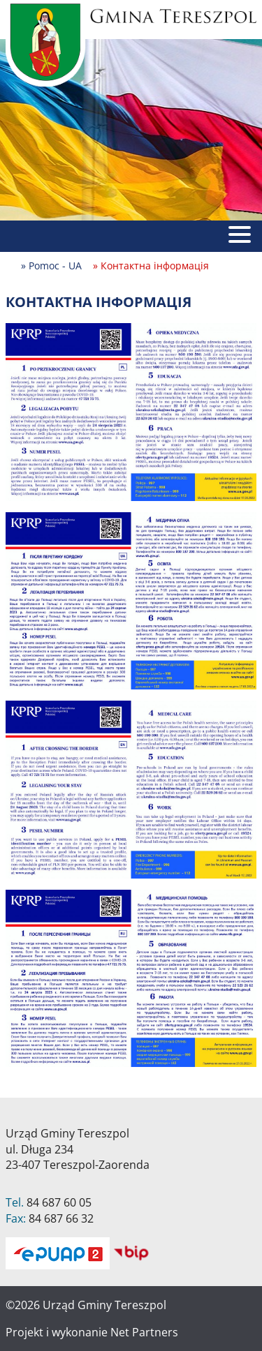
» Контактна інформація (151, 265)
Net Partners (144, 1332)
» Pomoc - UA (51, 265)
